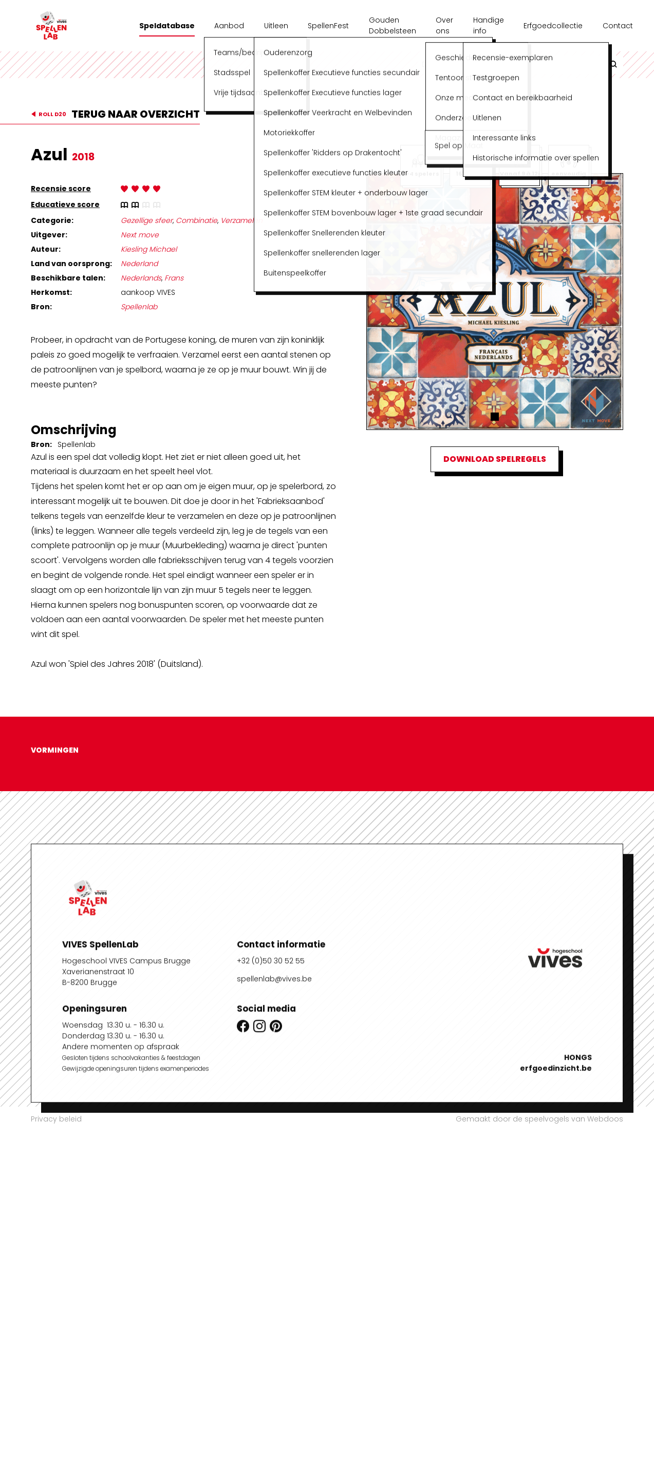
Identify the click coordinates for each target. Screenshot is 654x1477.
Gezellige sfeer (147, 220)
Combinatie (196, 220)
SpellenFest (328, 26)
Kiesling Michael (149, 249)
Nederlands (141, 278)
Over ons (444, 25)
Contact (618, 26)
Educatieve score (65, 204)
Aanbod (229, 26)
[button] (495, 417)
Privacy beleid (56, 1119)
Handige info (488, 25)
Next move (140, 235)
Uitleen (276, 26)
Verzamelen (241, 220)
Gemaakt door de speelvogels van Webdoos (539, 1119)
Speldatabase (167, 26)
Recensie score (61, 188)
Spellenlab (139, 307)
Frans (173, 278)
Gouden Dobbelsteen (392, 25)
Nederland (139, 263)
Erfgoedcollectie (553, 26)
